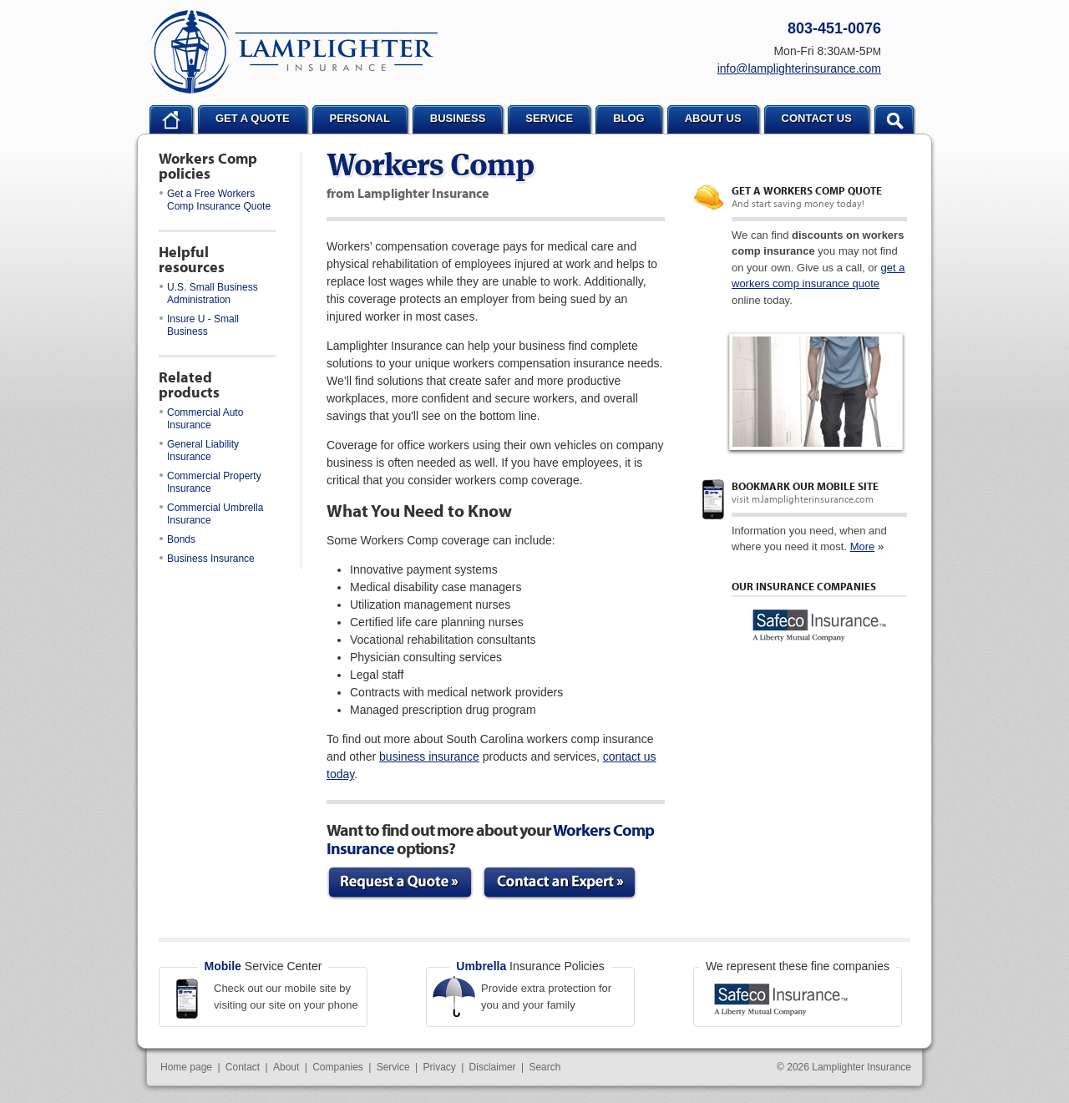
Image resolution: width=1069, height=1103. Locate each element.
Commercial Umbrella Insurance (211, 514)
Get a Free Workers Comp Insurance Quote (215, 200)
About (286, 1067)
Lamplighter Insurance (294, 52)
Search (544, 1067)
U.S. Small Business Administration (209, 293)
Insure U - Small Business (199, 325)
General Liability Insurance (199, 450)
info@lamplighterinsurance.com (799, 68)
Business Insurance (207, 558)
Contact (242, 1067)
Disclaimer (492, 1067)
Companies (337, 1067)
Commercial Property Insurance (210, 482)
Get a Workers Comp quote (807, 190)
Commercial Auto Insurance (201, 419)
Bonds (177, 539)
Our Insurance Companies (804, 586)
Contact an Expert (559, 883)
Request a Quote (400, 883)
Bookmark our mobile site (805, 486)
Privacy (439, 1067)
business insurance (429, 756)
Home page (186, 1067)
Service (393, 1067)
